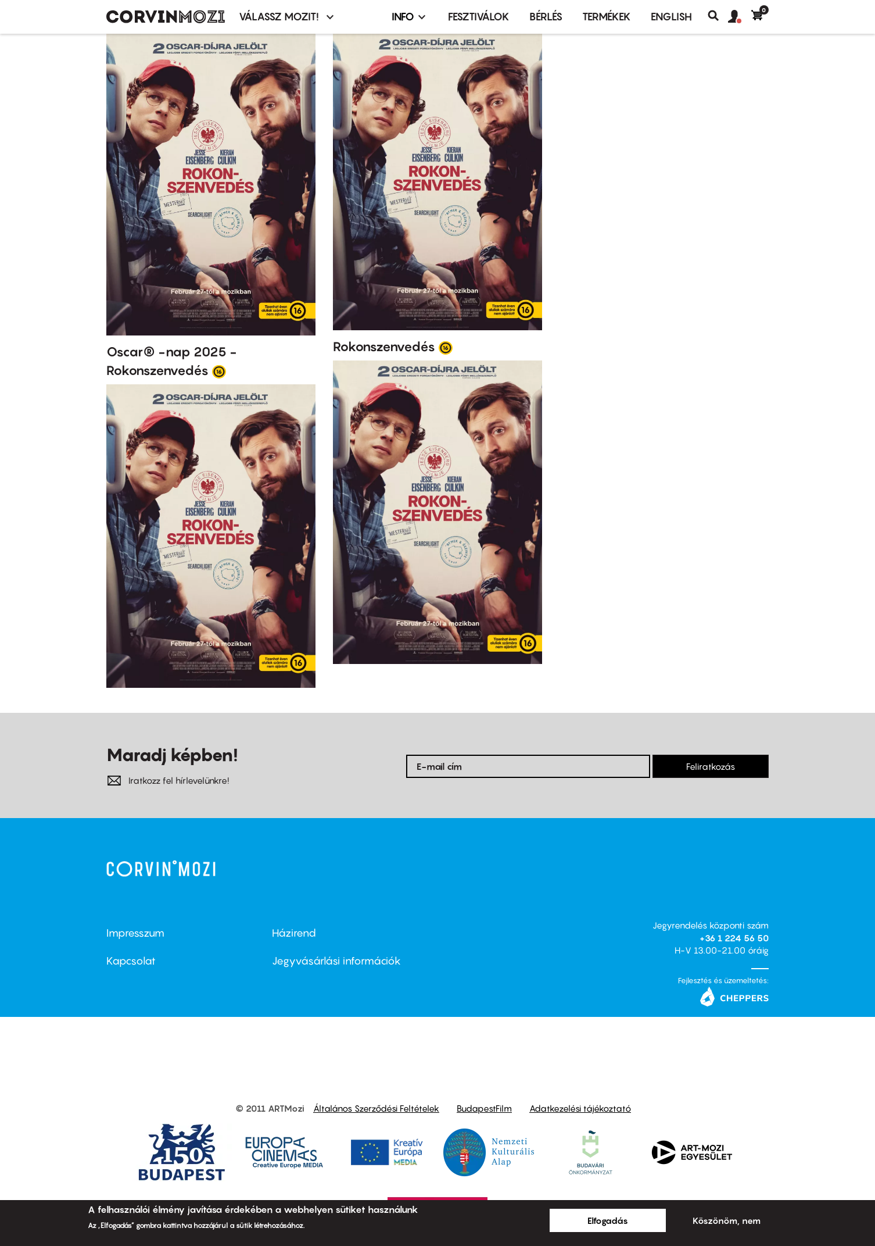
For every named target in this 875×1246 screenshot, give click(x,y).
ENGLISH (671, 16)
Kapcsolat (131, 961)
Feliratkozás (710, 766)
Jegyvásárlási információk (336, 961)
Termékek (606, 16)
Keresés (718, 16)
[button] (739, 16)
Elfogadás (607, 1220)
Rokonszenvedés (384, 346)
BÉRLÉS (545, 16)
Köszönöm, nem (727, 1220)
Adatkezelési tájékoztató (580, 1108)
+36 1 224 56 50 (734, 938)
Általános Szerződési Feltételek (376, 1108)
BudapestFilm (484, 1108)
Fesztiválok (479, 16)
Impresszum (135, 933)
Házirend (294, 933)
